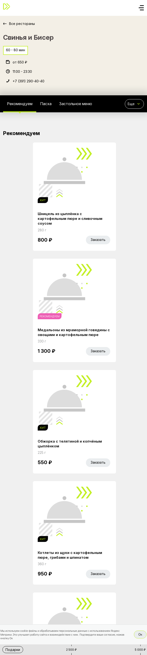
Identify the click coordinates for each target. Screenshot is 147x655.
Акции (28, 588)
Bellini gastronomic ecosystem (39, 610)
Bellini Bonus (49, 588)
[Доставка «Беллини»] (8, 6)
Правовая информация (23, 596)
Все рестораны (22, 24)
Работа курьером (80, 588)
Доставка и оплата (118, 588)
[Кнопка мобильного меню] (141, 8)
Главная (10, 588)
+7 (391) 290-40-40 (28, 81)
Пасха (46, 103)
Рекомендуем (19, 103)
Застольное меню (75, 103)
